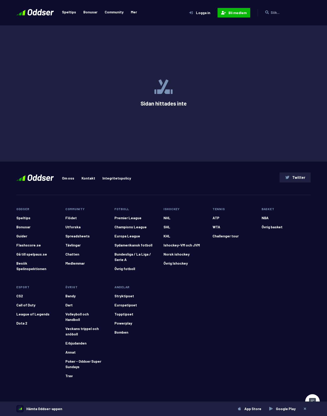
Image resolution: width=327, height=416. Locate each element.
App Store (249, 408)
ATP (216, 219)
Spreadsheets (77, 238)
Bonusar (90, 12)
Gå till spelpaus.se (31, 256)
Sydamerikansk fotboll (133, 247)
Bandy (70, 297)
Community (114, 12)
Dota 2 (21, 325)
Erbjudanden (76, 345)
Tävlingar (73, 247)
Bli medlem (234, 12)
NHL (167, 219)
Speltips (69, 12)
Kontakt (88, 179)
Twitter (294, 178)
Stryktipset (124, 297)
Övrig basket (272, 228)
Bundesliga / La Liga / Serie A (132, 258)
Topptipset (123, 316)
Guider (21, 238)
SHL (167, 228)
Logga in (199, 12)
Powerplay (123, 325)
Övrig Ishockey (176, 265)
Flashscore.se (28, 247)
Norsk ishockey (177, 256)
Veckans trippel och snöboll (82, 333)
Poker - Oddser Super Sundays (83, 366)
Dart (69, 307)
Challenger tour (226, 238)
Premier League (127, 219)
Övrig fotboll (124, 270)
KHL (167, 238)
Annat (70, 354)
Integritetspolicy (116, 179)
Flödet (71, 219)
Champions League (130, 228)
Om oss (68, 179)
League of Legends (33, 316)
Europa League (127, 238)
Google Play (281, 408)
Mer (134, 12)
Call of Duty (25, 307)
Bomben (121, 334)
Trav (69, 377)
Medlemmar (75, 265)
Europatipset (125, 307)
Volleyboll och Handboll (77, 318)
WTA (216, 228)
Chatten (72, 256)
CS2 (19, 297)
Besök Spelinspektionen (31, 268)
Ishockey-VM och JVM (182, 247)
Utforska (73, 228)
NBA (265, 219)
